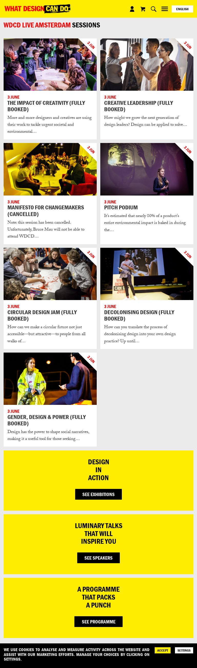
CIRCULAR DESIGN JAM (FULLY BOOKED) (42, 315)
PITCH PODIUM (121, 207)
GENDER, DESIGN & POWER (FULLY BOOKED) (46, 420)
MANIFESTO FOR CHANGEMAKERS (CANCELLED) (45, 210)
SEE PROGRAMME (98, 622)
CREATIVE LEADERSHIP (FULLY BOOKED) (138, 106)
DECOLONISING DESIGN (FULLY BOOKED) (139, 315)
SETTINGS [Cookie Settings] (184, 650)
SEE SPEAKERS (98, 558)
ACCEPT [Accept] (162, 650)
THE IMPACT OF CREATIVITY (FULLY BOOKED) (46, 106)
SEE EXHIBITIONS (98, 494)
